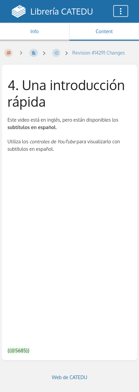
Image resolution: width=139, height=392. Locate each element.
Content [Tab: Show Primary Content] (104, 31)
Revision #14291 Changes (98, 53)
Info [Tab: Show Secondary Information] (35, 31)
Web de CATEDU (69, 377)
